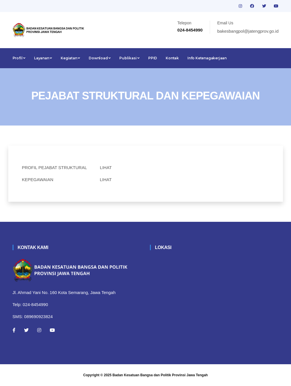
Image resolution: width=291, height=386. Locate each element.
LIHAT (106, 167)
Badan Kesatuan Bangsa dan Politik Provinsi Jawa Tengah (160, 375)
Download (100, 58)
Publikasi (129, 58)
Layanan (43, 58)
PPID (152, 58)
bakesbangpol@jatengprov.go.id (247, 31)
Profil (19, 58)
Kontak (172, 58)
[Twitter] (26, 330)
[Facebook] (14, 330)
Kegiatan (70, 58)
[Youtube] (52, 330)
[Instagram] (39, 330)
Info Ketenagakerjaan (207, 58)
